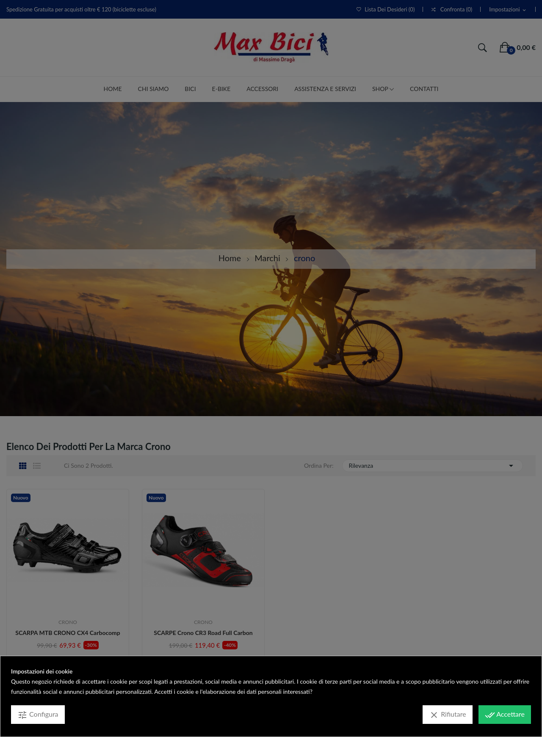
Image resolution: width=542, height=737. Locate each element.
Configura (37, 715)
